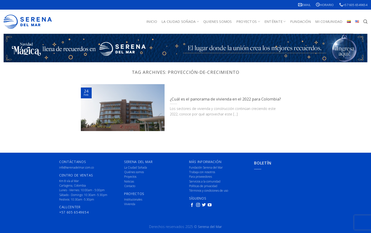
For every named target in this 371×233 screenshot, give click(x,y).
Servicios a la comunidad (204, 181)
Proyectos (248, 21)
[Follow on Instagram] (198, 205)
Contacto (129, 186)
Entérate (275, 21)
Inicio (151, 21)
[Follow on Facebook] (192, 205)
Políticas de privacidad (203, 186)
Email (304, 4)
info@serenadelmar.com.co (76, 167)
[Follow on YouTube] (209, 205)
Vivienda (129, 204)
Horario (325, 4)
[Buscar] (365, 22)
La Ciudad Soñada (180, 21)
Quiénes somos (134, 172)
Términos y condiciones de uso (208, 191)
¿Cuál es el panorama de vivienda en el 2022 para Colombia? (225, 99)
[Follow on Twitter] (204, 205)
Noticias (129, 181)
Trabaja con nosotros (202, 172)
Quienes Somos (217, 21)
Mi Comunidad (328, 21)
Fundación (300, 21)
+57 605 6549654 (353, 4)
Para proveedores (200, 177)
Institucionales (133, 199)
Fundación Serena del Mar (206, 167)
